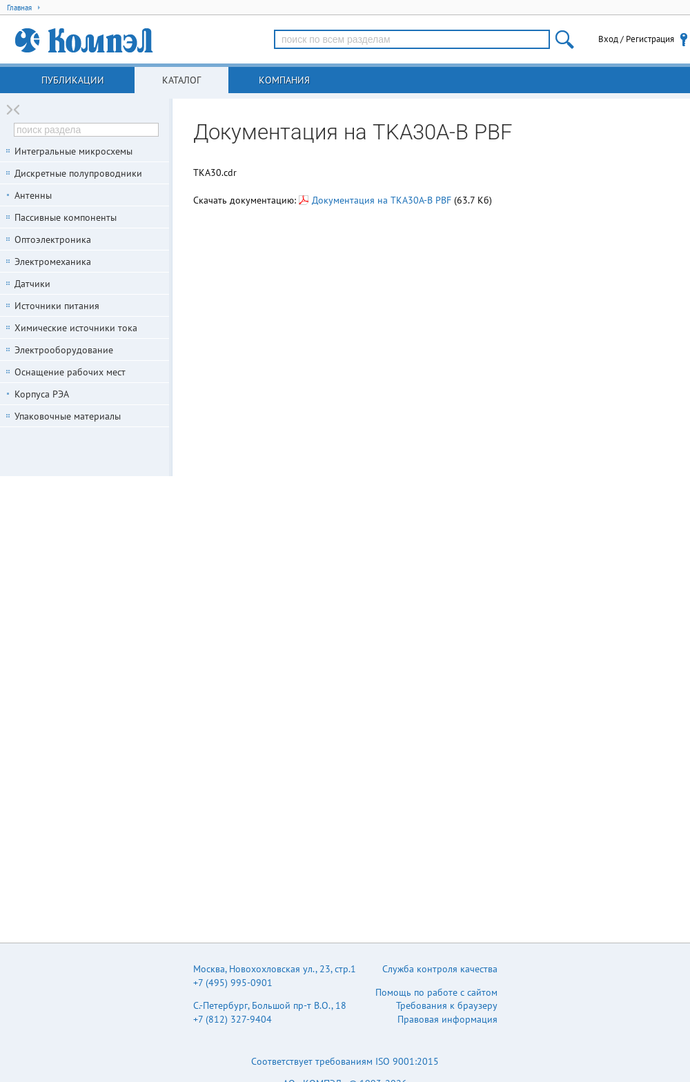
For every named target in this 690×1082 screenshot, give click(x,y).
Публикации (72, 80)
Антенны (33, 195)
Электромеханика (52, 261)
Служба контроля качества (439, 969)
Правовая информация (447, 1019)
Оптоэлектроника (52, 239)
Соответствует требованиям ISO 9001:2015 (345, 1061)
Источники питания (56, 305)
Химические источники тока (75, 328)
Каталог (181, 80)
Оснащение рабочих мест (70, 372)
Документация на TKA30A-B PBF (375, 200)
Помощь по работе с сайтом (436, 992)
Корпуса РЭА (41, 394)
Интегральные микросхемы (73, 151)
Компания (284, 80)
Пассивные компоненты (65, 217)
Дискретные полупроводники (78, 173)
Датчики (32, 283)
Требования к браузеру (446, 1005)
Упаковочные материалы (67, 416)
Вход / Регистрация (636, 39)
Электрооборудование (63, 350)
